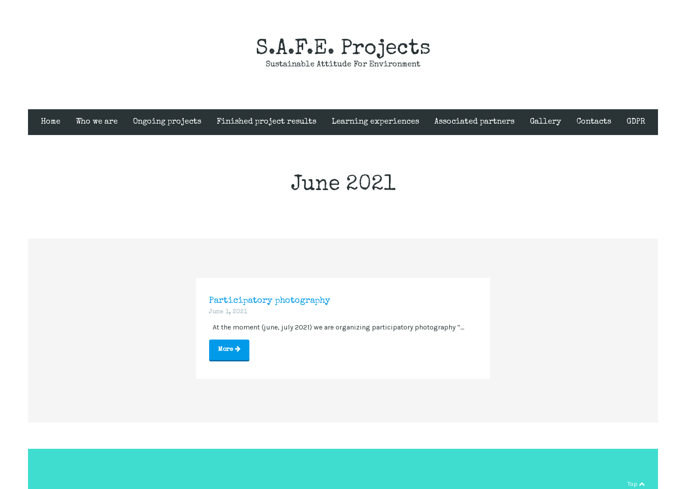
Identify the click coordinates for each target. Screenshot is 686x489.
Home (50, 122)
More (229, 349)
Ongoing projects (167, 122)
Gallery (545, 122)
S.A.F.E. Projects (343, 49)
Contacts (594, 122)
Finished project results (266, 122)
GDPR (635, 122)
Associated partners (474, 122)
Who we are (97, 122)
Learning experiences (375, 122)
